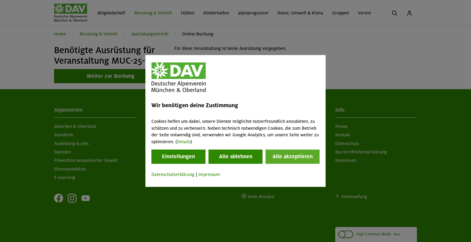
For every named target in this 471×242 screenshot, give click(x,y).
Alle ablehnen (235, 156)
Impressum (209, 174)
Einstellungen (178, 156)
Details (183, 141)
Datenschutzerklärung (172, 174)
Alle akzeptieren (292, 156)
